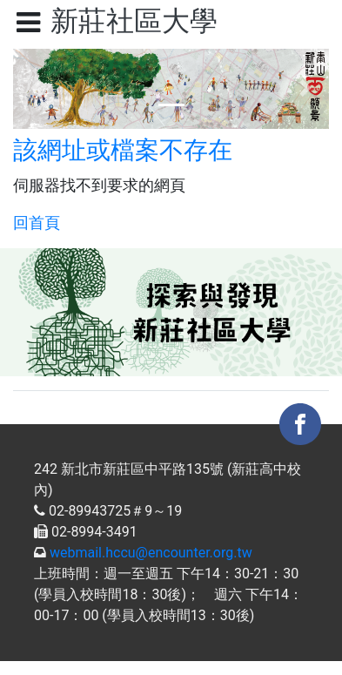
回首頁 (36, 222)
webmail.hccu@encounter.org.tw (151, 552)
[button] (36, 88)
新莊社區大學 (134, 20)
